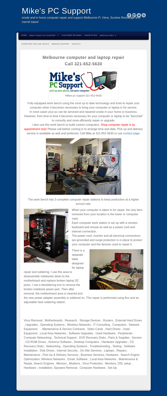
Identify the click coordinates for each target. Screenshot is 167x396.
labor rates (90, 35)
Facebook (129, 15)
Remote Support (60, 44)
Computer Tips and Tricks (35, 44)
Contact (76, 44)
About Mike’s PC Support (43, 35)
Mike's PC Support (56, 10)
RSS (144, 15)
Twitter (139, 15)
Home (24, 35)
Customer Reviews (72, 35)
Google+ (134, 15)
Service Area (108, 35)
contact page (131, 133)
